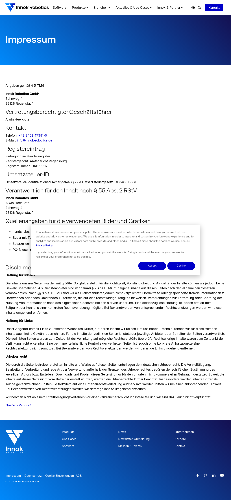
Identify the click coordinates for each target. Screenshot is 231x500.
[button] (198, 475)
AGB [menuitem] (79, 475)
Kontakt (214, 7)
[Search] (199, 7)
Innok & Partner (170, 7)
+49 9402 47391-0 (32, 135)
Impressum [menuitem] (13, 475)
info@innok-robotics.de (34, 140)
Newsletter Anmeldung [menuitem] (134, 439)
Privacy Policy (44, 245)
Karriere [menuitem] (180, 439)
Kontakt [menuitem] (180, 446)
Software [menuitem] (68, 446)
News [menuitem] (122, 432)
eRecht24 (24, 405)
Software (59, 7)
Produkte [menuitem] (68, 432)
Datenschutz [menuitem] (32, 475)
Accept (152, 265)
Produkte (80, 7)
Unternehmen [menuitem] (184, 432)
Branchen (101, 7)
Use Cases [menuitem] (69, 439)
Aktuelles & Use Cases (134, 7)
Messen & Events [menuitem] (130, 446)
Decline (181, 265)
